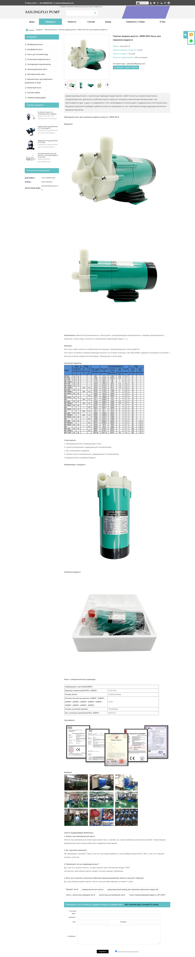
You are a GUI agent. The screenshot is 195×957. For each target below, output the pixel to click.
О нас (162, 22)
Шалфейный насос (35, 49)
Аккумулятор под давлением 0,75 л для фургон (47, 127)
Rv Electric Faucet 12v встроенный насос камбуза (47, 113)
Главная (29, 29)
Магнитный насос (51, 30)
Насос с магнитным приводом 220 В (80, 895)
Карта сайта (32, 3)
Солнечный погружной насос (38, 59)
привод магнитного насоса (92, 889)
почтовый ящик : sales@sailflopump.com (129, 64)
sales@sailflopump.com (64, 3)
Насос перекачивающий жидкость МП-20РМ (147, 895)
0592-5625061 (46, 182)
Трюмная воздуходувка (36, 98)
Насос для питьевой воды (37, 54)
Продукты (50, 22)
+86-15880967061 (45, 3)
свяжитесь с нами (135, 22)
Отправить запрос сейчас (126, 67)
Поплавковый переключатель (39, 64)
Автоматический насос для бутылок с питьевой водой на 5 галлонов (48, 155)
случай (91, 22)
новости (72, 22)
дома (31, 22)
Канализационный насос (37, 69)
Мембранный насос (35, 44)
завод (108, 22)
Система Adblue (33, 93)
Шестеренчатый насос (36, 74)
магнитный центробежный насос (112, 895)
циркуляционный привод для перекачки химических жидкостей (132, 889)
